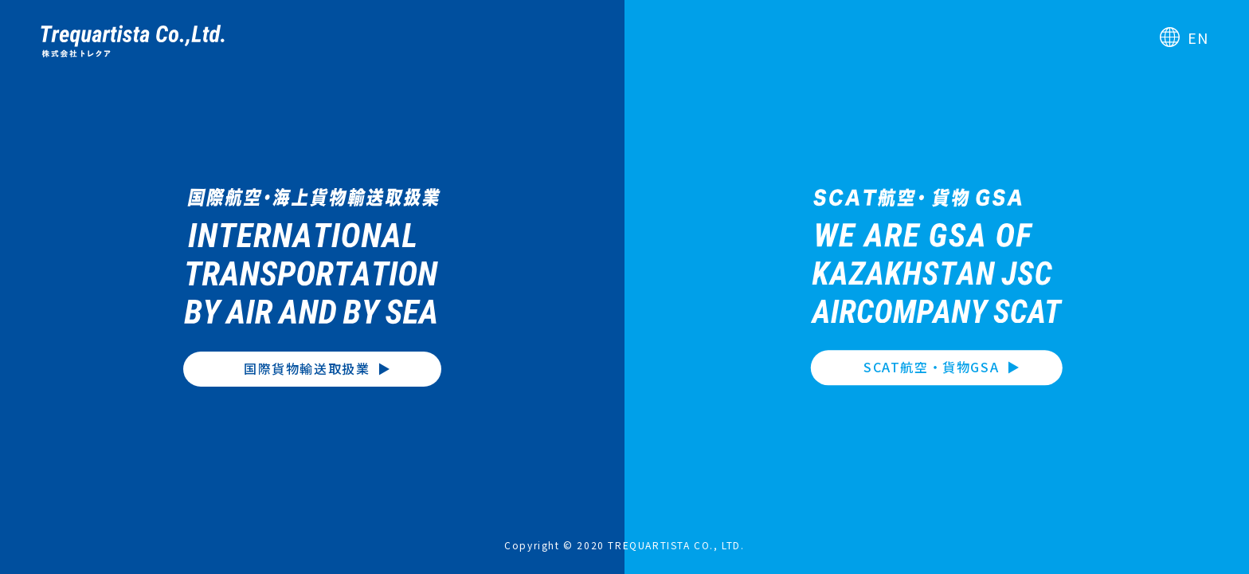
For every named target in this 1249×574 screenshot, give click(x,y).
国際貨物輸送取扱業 (307, 368)
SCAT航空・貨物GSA (931, 367)
